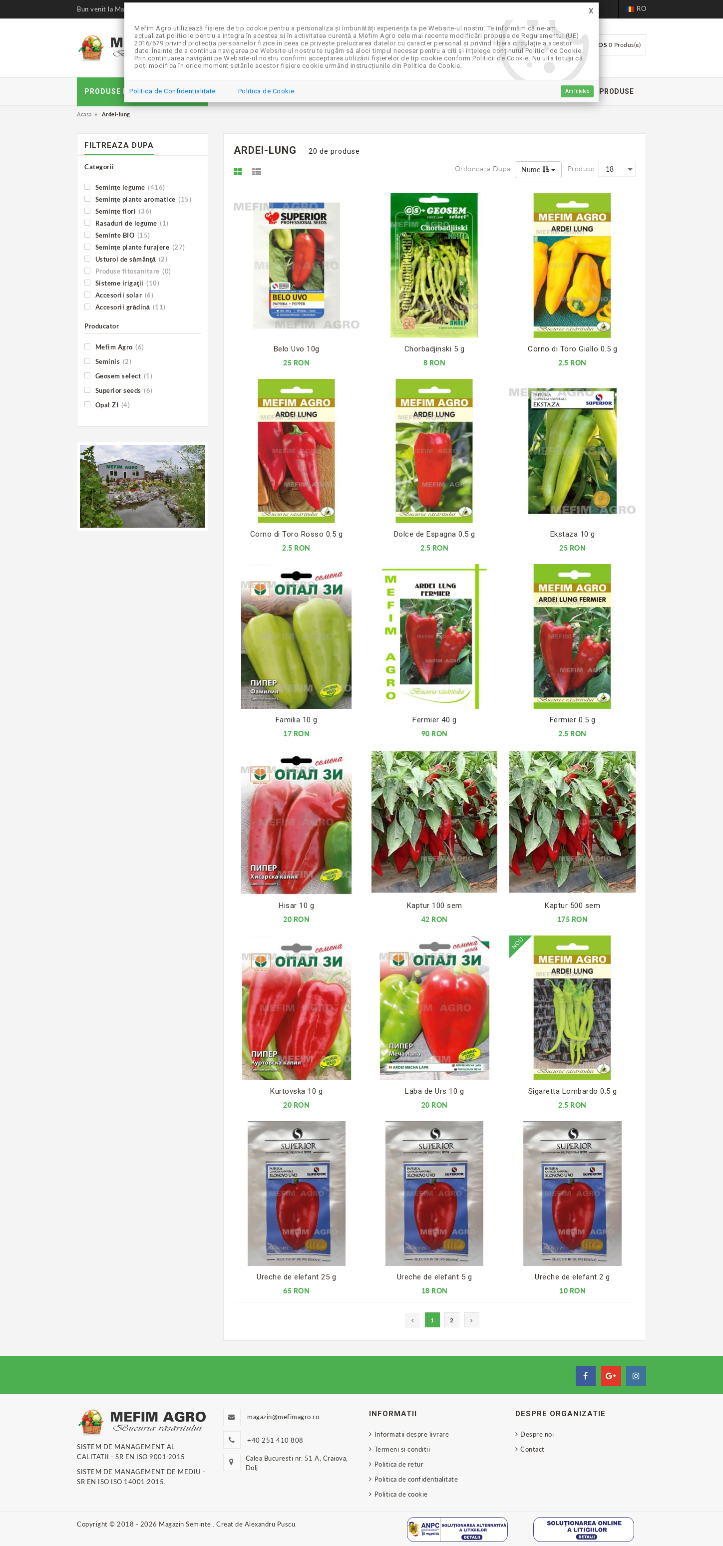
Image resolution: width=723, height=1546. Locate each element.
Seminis (107, 361)
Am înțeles (577, 91)
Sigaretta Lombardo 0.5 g (572, 1091)
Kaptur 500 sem (572, 905)
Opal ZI (107, 404)
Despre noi (537, 1434)
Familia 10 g (297, 719)
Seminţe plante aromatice (137, 199)
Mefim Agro (114, 346)
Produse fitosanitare (127, 271)
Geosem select (118, 375)
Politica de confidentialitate (416, 1479)
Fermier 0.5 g (573, 719)
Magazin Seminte (186, 1524)
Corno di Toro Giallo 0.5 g (572, 348)
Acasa (84, 114)
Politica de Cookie (266, 91)
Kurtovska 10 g (296, 1091)
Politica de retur (399, 1464)
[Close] (591, 11)
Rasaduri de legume (126, 223)
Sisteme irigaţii (121, 283)
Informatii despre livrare (411, 1434)
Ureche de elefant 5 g (434, 1276)
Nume (538, 169)
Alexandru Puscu (270, 1524)
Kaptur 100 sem (434, 905)
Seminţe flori (118, 211)
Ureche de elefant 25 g (296, 1276)
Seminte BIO (117, 235)
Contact (532, 1449)
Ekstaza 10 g (572, 534)
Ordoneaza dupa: (484, 168)
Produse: (582, 168)
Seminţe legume (124, 187)
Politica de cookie (401, 1494)
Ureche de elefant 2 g (572, 1276)
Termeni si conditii (402, 1449)
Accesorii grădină (125, 307)
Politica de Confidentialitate (172, 91)
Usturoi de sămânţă (125, 259)
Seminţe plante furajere (134, 247)
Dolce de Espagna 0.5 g (434, 534)
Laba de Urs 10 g (434, 1091)
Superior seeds (118, 390)
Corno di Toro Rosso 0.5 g (296, 534)
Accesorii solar (118, 295)
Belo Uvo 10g (297, 348)
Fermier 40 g (434, 719)
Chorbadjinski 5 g (434, 348)
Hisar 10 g (296, 905)
